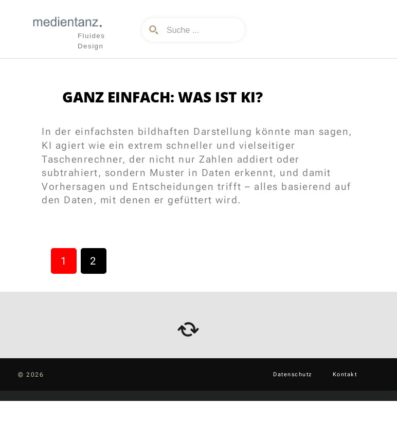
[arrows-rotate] (188, 329)
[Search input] (201, 30)
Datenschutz (292, 374)
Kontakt (345, 374)
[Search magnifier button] (154, 30)
